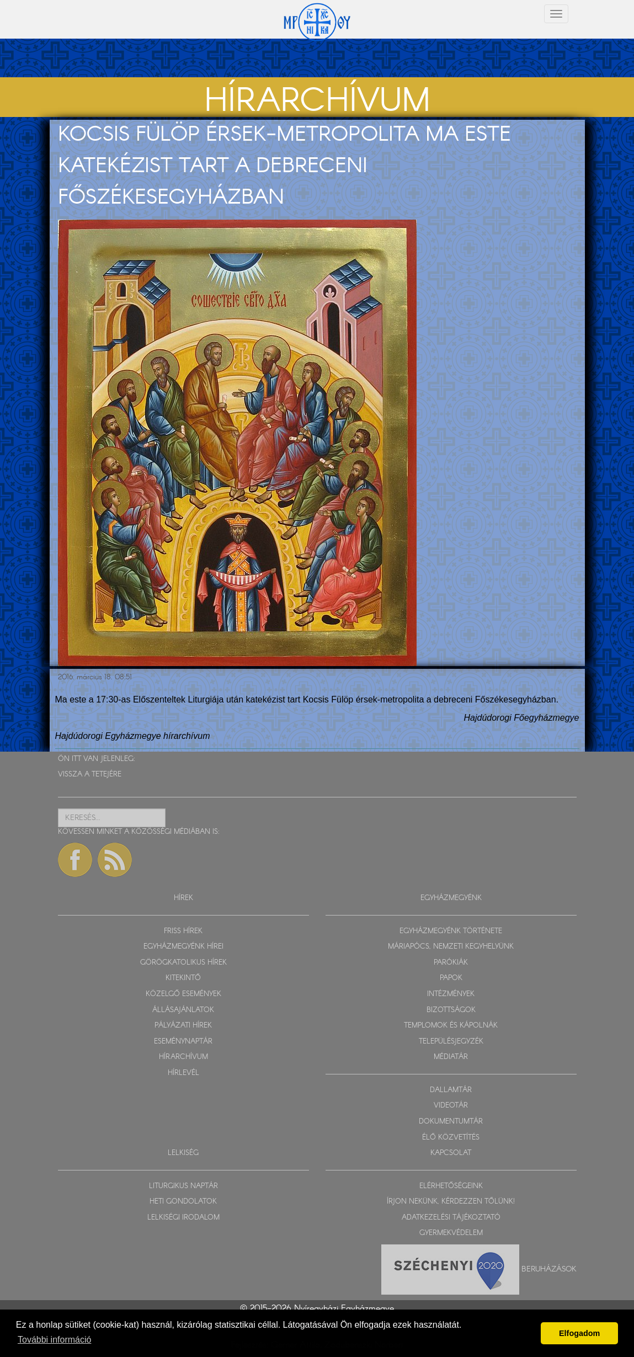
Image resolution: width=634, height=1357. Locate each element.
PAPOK (451, 978)
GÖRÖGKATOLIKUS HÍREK (183, 962)
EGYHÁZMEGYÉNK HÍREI (183, 946)
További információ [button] (54, 1339)
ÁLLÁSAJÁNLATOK (183, 1010)
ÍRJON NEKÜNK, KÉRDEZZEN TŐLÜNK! (451, 1201)
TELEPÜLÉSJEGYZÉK (451, 1041)
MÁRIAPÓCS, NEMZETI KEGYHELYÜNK (451, 946)
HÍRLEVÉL (183, 1073)
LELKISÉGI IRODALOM (183, 1217)
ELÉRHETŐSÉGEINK (451, 1186)
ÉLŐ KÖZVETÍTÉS (451, 1137)
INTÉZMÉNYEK (451, 994)
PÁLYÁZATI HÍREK (183, 1025)
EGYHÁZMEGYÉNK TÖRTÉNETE (450, 931)
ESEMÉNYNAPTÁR (183, 1041)
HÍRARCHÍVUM (183, 1057)
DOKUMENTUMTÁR (451, 1121)
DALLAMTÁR (451, 1090)
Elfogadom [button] (579, 1333)
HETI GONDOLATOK (183, 1201)
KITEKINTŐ (183, 978)
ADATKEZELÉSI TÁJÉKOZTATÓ (451, 1217)
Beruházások (549, 1268)
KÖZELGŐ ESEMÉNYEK (183, 994)
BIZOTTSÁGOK (451, 1010)
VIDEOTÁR (451, 1105)
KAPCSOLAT (450, 1153)
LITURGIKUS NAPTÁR (183, 1186)
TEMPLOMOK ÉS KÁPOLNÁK (451, 1025)
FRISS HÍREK (183, 931)
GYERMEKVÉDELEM (451, 1233)
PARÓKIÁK (451, 962)
